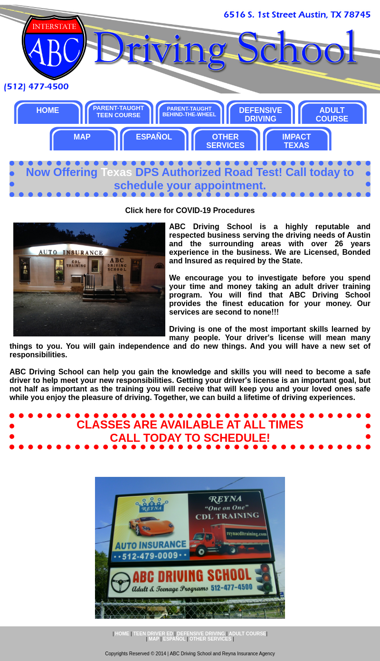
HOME (47, 110)
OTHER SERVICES (225, 141)
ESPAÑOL (154, 137)
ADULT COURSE (332, 114)
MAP (82, 137)
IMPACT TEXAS (296, 141)
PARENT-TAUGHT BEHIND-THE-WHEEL (189, 111)
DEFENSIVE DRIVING (260, 114)
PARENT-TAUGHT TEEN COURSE (118, 111)
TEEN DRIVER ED (153, 633)
